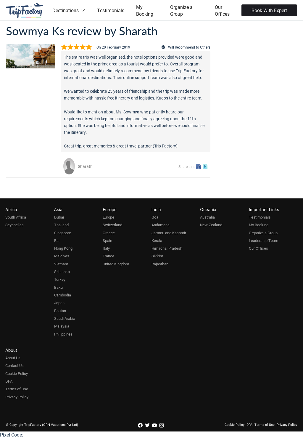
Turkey (59, 279)
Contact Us (14, 365)
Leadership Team (263, 240)
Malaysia (61, 326)
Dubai (59, 217)
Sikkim (157, 256)
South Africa (15, 217)
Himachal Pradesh (167, 248)
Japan (59, 302)
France (108, 256)
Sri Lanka (62, 271)
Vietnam (61, 264)
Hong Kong (63, 248)
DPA (8, 381)
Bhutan (60, 310)
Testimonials (110, 10)
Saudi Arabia (64, 318)
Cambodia (62, 295)
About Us (12, 357)
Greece (109, 232)
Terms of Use (16, 389)
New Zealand (211, 224)
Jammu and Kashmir (169, 232)
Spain (107, 240)
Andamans (161, 224)
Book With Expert (269, 10)
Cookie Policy (16, 373)
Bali (57, 240)
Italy (106, 248)
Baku (58, 287)
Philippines (63, 334)
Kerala (157, 240)
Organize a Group (181, 10)
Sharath (85, 166)
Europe (108, 217)
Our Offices (222, 10)
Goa (155, 217)
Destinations (68, 10)
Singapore (62, 232)
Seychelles (14, 224)
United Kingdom (116, 264)
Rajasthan (160, 264)
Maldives (61, 256)
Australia (207, 217)
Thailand (61, 224)
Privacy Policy (16, 397)
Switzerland (112, 224)
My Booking (144, 10)
